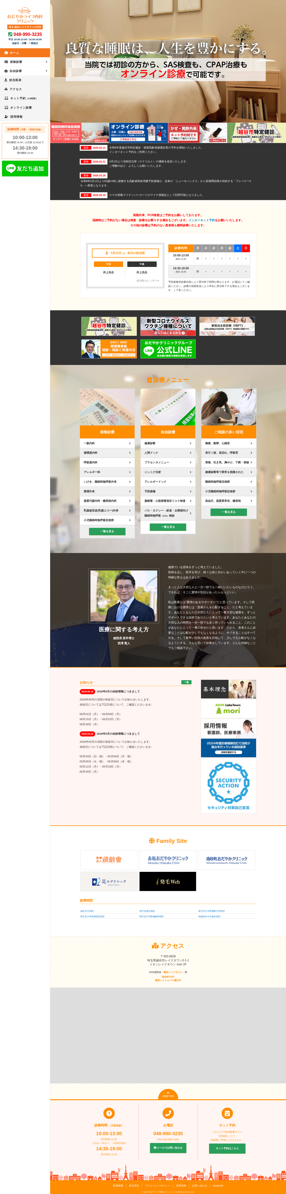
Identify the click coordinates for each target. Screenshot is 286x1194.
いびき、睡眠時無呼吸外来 (100, 481)
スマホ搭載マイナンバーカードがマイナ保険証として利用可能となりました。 (157, 194)
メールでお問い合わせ (168, 1147)
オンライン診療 (21, 107)
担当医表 (15, 80)
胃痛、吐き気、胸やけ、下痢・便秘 (227, 462)
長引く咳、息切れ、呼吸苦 (221, 452)
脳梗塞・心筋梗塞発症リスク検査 (164, 500)
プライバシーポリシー (157, 1185)
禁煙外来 (89, 491)
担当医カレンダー (148, 280)
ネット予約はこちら (227, 1148)
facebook (218, 1185)
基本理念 (134, 1185)
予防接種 (149, 491)
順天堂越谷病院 (147, 911)
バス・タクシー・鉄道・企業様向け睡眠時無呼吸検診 (166, 513)
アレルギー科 (92, 472)
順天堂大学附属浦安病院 (92, 916)
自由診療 (15, 71)
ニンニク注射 (152, 472)
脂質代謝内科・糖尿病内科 (100, 500)
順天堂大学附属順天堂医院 (211, 911)
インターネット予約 (202, 220)
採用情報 (16, 116)
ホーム (14, 52)
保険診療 (16, 61)
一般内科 (89, 443)
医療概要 (118, 1185)
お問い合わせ (199, 1185)
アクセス (15, 89)
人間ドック (151, 452)
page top (168, 1094)
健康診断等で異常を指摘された (224, 472)
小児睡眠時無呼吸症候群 (99, 520)
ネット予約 (24, 98)
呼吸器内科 (90, 462)
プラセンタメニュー (156, 462)
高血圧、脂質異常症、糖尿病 (223, 500)
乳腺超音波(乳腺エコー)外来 (101, 510)
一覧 (186, 682)
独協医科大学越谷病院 (209, 916)
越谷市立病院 (87, 911)
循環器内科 (90, 452)
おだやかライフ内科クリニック (159, 1192)
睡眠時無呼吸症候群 (217, 481)
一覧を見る (107, 531)
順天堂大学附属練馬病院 (152, 916)
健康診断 (149, 443)
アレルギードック (155, 481)
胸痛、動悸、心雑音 (217, 443)
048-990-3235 (27, 34)
